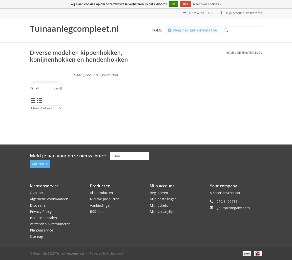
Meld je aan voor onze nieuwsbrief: (68, 155)
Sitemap (36, 236)
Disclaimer (38, 205)
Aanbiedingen (100, 205)
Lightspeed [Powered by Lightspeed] (115, 253)
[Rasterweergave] (33, 100)
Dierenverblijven (249, 53)
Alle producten (101, 192)
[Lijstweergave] (39, 100)
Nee (185, 4)
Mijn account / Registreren (241, 13)
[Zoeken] (242, 30)
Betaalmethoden (43, 217)
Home (157, 30)
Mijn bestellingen (163, 199)
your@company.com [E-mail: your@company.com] (233, 207)
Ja (173, 4)
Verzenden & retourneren (50, 224)
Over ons (37, 192)
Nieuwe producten (104, 199)
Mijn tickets (159, 205)
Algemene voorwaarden (49, 199)
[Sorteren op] (46, 108)
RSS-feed (97, 211)
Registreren (159, 192)
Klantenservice (41, 230)
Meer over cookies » (207, 4)
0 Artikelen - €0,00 (199, 13)
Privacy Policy (41, 211)
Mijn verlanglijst (162, 211)
